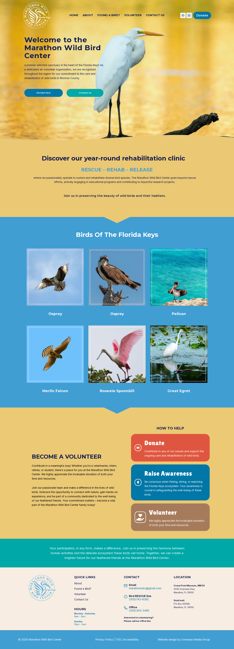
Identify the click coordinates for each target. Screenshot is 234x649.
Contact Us (155, 15)
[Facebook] (183, 15)
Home (74, 15)
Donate (202, 15)
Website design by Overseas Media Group (184, 639)
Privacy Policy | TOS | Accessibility (117, 639)
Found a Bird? (108, 15)
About (88, 15)
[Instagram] (189, 15)
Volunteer (133, 15)
